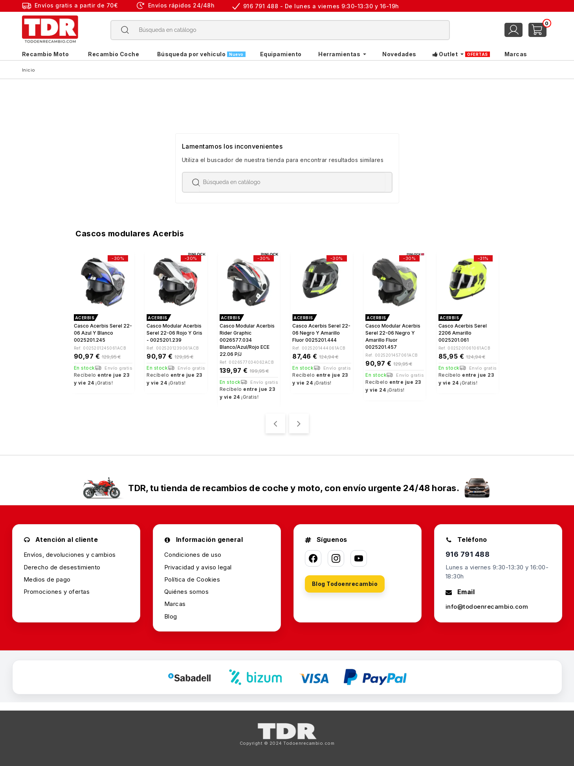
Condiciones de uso (193, 554)
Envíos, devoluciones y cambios (70, 554)
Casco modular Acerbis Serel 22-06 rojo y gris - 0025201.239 (174, 333)
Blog (170, 616)
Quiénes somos (186, 591)
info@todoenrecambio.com (487, 606)
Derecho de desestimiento (62, 567)
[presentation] (275, 423)
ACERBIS (85, 317)
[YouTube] (358, 558)
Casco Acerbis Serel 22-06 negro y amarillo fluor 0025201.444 (321, 333)
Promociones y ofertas (57, 591)
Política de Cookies (192, 579)
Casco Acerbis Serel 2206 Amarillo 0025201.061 (462, 333)
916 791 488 (468, 554)
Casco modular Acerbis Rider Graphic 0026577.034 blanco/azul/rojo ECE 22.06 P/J (247, 340)
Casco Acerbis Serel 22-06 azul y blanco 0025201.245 (103, 333)
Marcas (175, 604)
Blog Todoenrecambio (345, 583)
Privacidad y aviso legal (198, 567)
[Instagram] (336, 558)
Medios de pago (47, 579)
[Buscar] (280, 30)
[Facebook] (313, 558)
